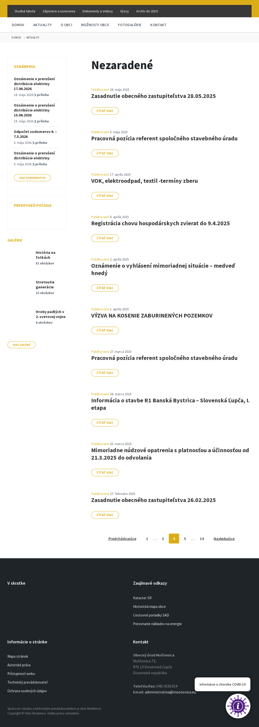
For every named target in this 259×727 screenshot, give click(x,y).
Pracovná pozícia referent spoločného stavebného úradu (164, 138)
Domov (16, 37)
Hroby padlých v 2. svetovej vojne (51, 314)
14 (202, 538)
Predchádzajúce (122, 538)
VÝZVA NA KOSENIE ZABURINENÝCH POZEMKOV (151, 315)
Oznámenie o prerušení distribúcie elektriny (34, 155)
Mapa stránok (17, 656)
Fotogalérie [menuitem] (129, 24)
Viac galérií (21, 345)
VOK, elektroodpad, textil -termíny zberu (144, 181)
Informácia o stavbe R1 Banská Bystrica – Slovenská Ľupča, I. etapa (170, 403)
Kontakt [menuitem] (158, 24)
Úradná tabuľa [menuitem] (25, 11)
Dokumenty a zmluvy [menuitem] (98, 11)
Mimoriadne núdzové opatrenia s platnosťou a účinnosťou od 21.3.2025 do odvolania (170, 453)
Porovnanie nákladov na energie (157, 623)
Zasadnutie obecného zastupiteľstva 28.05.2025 (153, 96)
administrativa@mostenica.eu (170, 692)
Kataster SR (142, 598)
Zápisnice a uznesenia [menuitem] (59, 11)
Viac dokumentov (32, 178)
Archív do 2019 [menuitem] (147, 11)
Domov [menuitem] (18, 24)
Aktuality (32, 37)
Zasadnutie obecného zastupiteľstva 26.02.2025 (153, 500)
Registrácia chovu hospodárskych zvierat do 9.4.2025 (160, 223)
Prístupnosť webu (21, 673)
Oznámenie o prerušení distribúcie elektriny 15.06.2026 (34, 110)
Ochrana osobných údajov (27, 691)
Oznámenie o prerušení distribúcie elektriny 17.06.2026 (34, 83)
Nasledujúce (224, 538)
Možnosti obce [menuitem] (95, 24)
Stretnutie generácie (45, 284)
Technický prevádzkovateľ (27, 682)
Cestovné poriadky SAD (151, 615)
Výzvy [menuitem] (124, 11)
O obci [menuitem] (66, 24)
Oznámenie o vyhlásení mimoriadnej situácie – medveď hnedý (163, 269)
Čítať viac (105, 111)
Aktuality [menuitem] (42, 24)
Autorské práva (19, 665)
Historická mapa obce (149, 606)
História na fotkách (45, 255)
